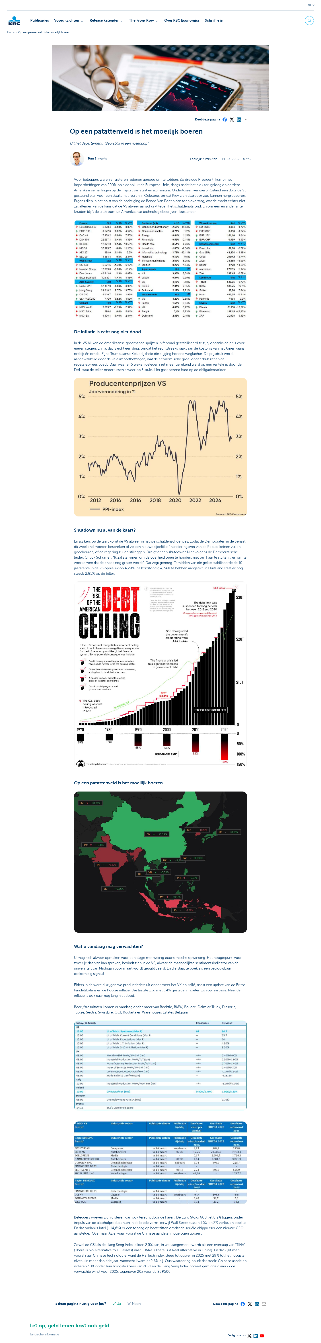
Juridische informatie (44, 1334)
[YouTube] (261, 1334)
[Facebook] (224, 119)
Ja (117, 1304)
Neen (134, 1304)
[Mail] (246, 119)
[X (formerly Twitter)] (231, 119)
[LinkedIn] (238, 119)
